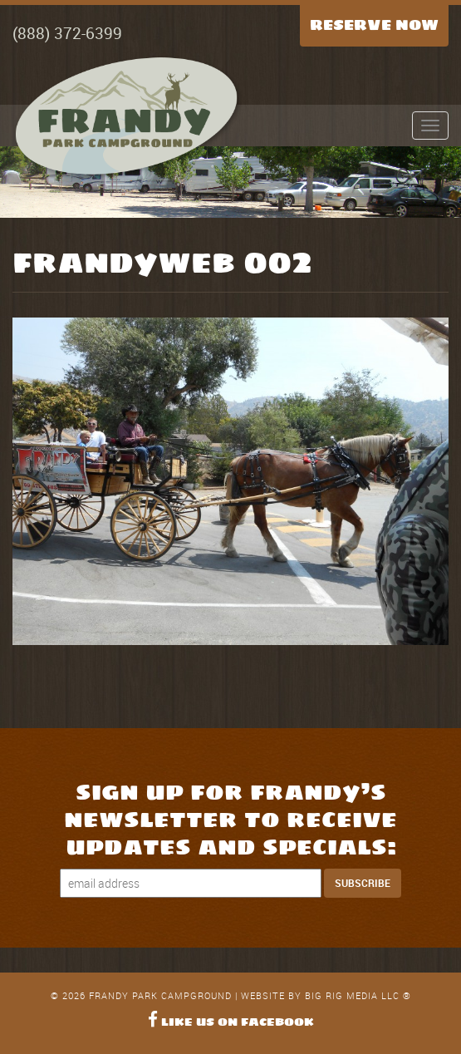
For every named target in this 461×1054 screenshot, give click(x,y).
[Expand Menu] (430, 125)
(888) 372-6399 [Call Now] (67, 33)
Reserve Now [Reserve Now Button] (374, 24)
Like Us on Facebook (231, 1022)
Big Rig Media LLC (352, 995)
